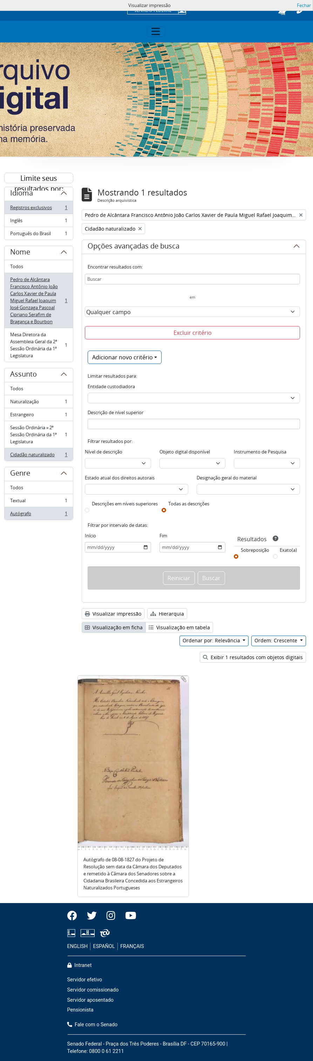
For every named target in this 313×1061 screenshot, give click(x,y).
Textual (38, 502)
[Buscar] (192, 279)
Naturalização (38, 403)
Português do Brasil (38, 235)
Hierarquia (167, 613)
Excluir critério (192, 333)
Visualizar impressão (113, 613)
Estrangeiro (38, 416)
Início (90, 535)
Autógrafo (38, 515)
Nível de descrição (103, 452)
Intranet (79, 965)
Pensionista (80, 1010)
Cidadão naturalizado (38, 456)
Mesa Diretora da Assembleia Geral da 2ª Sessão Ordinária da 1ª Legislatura (38, 345)
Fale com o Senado (92, 1025)
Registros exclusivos (38, 209)
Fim (163, 535)
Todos (16, 266)
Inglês (38, 222)
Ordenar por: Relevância (212, 640)
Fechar (304, 5)
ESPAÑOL (104, 946)
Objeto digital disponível (184, 452)
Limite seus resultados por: (38, 178)
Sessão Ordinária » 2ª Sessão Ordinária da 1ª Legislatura (38, 434)
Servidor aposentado (90, 1000)
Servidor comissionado (93, 990)
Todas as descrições (188, 503)
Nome (20, 253)
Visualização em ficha (114, 627)
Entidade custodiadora (111, 386)
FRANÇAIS (132, 946)
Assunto (23, 375)
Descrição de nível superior (115, 412)
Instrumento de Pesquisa (260, 452)
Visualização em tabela (179, 627)
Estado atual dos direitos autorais (120, 478)
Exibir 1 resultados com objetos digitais (253, 657)
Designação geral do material (227, 478)
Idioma (21, 194)
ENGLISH (77, 946)
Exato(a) (288, 550)
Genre (20, 474)
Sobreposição (255, 550)
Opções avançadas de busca (133, 247)
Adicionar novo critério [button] (122, 357)
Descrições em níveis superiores (125, 503)
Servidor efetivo (84, 980)
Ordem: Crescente (276, 640)
